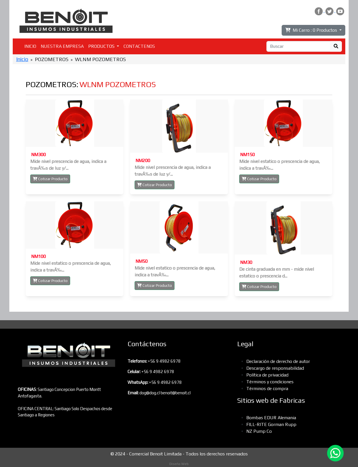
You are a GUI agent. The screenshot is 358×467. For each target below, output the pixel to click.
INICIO (30, 46)
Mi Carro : (311, 30)
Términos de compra (267, 388)
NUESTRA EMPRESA (62, 46)
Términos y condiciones (270, 381)
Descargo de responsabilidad (275, 368)
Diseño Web (179, 464)
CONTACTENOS (139, 46)
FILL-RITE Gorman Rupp (271, 424)
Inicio (22, 59)
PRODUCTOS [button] (102, 46)
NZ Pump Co (259, 431)
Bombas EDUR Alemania (271, 417)
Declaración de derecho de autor (278, 361)
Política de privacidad (267, 375)
